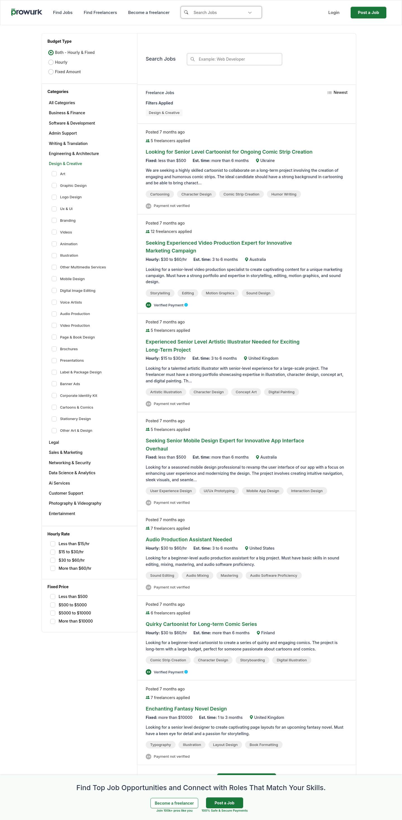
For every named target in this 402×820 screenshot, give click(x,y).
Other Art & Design (72, 430)
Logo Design (67, 197)
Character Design (196, 194)
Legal (54, 442)
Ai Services (59, 483)
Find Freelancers (100, 12)
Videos (62, 232)
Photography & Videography (75, 503)
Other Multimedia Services (79, 267)
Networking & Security (70, 462)
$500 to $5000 (68, 604)
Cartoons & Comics (72, 407)
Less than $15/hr (70, 543)
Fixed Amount (64, 72)
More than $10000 (71, 621)
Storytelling (160, 293)
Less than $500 (69, 596)
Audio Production (71, 313)
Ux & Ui (62, 208)
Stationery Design (71, 418)
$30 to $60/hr (67, 560)
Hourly (58, 62)
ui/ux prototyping (219, 490)
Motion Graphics (220, 293)
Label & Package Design (77, 372)
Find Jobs (63, 12)
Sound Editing (162, 575)
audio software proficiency (273, 575)
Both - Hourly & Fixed (71, 52)
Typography (160, 744)
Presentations (68, 360)
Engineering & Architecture (74, 153)
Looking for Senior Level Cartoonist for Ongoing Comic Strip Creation (229, 152)
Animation (65, 243)
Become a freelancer (148, 12)
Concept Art (246, 392)
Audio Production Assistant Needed (189, 539)
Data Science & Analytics (72, 472)
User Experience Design (171, 490)
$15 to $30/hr (67, 551)
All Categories (62, 102)
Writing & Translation (68, 143)
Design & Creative (65, 163)
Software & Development (72, 123)
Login (333, 12)
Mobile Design (68, 278)
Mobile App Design (263, 490)
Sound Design (258, 293)
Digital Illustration (292, 660)
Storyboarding (252, 660)
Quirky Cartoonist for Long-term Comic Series (201, 624)
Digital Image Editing (73, 290)
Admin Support (63, 133)
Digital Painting (282, 392)
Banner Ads (66, 383)
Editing (188, 293)
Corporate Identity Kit (74, 395)
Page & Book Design (73, 337)
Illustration (65, 255)
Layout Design (225, 744)
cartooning (159, 194)
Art (58, 173)
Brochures (65, 348)
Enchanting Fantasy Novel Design (186, 709)
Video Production (71, 325)
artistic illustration (166, 392)
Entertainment (62, 513)
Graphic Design (69, 185)
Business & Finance (67, 112)
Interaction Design (307, 490)
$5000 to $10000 (70, 613)
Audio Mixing (197, 575)
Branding (64, 220)
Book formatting (264, 744)
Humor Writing (283, 194)
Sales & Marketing (65, 452)
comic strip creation (242, 194)
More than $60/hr (71, 568)
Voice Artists (67, 302)
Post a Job (368, 12)
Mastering (229, 575)
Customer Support (66, 493)
